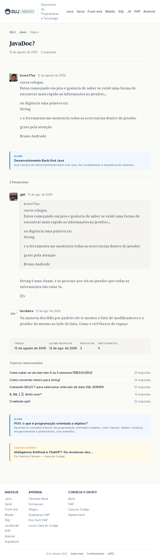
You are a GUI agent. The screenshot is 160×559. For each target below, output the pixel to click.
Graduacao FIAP (39, 515)
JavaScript (12, 525)
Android (149, 11)
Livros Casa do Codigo (43, 525)
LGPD (110, 553)
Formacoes (36, 504)
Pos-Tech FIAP (38, 520)
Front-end (11, 509)
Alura (71, 498)
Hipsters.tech (76, 515)
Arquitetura (12, 541)
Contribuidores (95, 553)
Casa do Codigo (78, 509)
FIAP (71, 504)
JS (129, 11)
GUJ (12, 32)
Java (69, 11)
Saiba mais (77, 553)
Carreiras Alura (38, 498)
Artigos (33, 509)
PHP (137, 11)
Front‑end (95, 11)
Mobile (110, 11)
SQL (121, 11)
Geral (80, 11)
